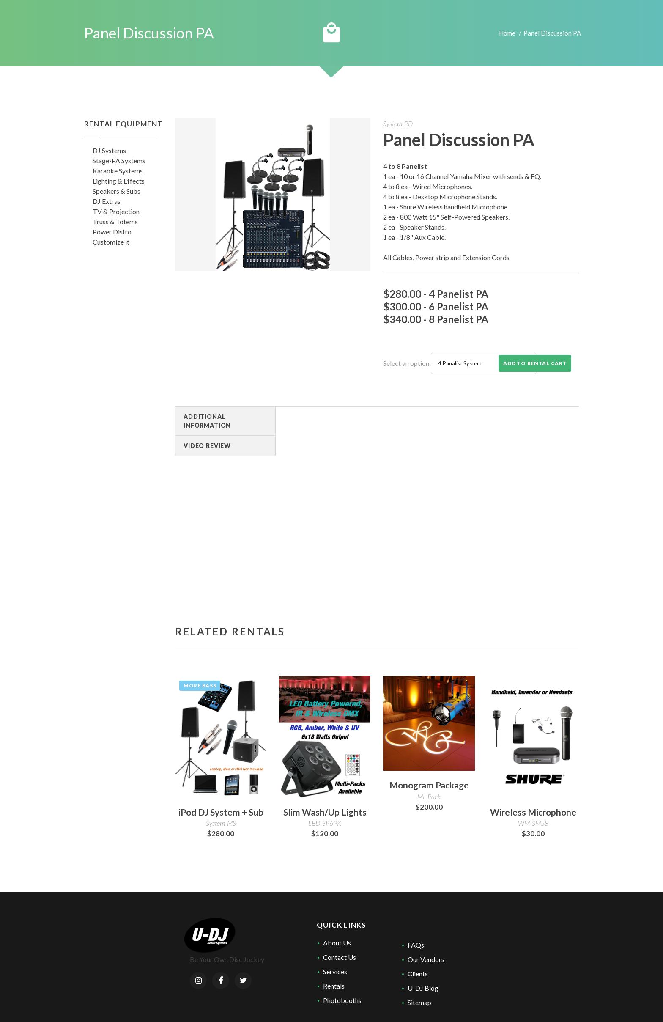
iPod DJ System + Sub (220, 812)
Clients (418, 974)
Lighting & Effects (119, 181)
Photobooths (342, 1000)
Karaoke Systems (118, 171)
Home (507, 33)
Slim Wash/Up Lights (325, 812)
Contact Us (339, 957)
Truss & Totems (115, 221)
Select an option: (407, 363)
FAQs (416, 945)
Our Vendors (426, 959)
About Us (337, 943)
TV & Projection (116, 211)
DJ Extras (107, 201)
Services (335, 971)
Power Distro (112, 232)
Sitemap (419, 1002)
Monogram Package (429, 785)
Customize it (111, 242)
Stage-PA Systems (119, 161)
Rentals (334, 986)
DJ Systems (109, 150)
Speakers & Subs (116, 191)
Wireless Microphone (533, 812)
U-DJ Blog (423, 988)
